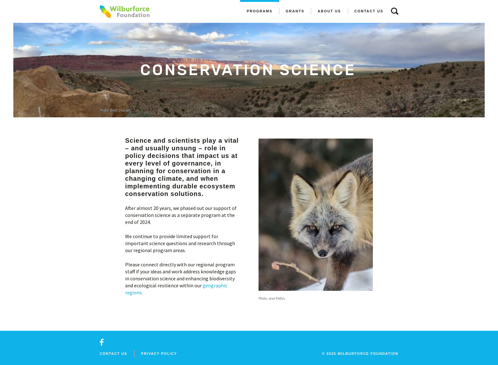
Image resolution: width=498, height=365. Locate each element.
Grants (295, 11)
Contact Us (368, 11)
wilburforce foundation (368, 353)
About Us (329, 11)
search (394, 11)
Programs (260, 11)
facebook (102, 342)
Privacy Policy (159, 353)
